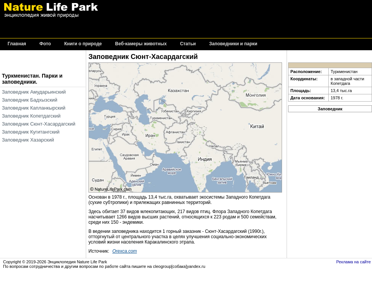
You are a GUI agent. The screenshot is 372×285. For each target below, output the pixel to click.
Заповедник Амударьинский (34, 92)
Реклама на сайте (353, 262)
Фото (45, 44)
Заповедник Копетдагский (31, 116)
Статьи (188, 44)
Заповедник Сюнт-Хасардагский (39, 124)
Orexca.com (124, 251)
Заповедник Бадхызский (29, 100)
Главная (17, 44)
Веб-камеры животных (141, 44)
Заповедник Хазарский (28, 140)
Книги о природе (83, 44)
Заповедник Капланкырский (33, 108)
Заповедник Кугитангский (31, 132)
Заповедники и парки (233, 44)
